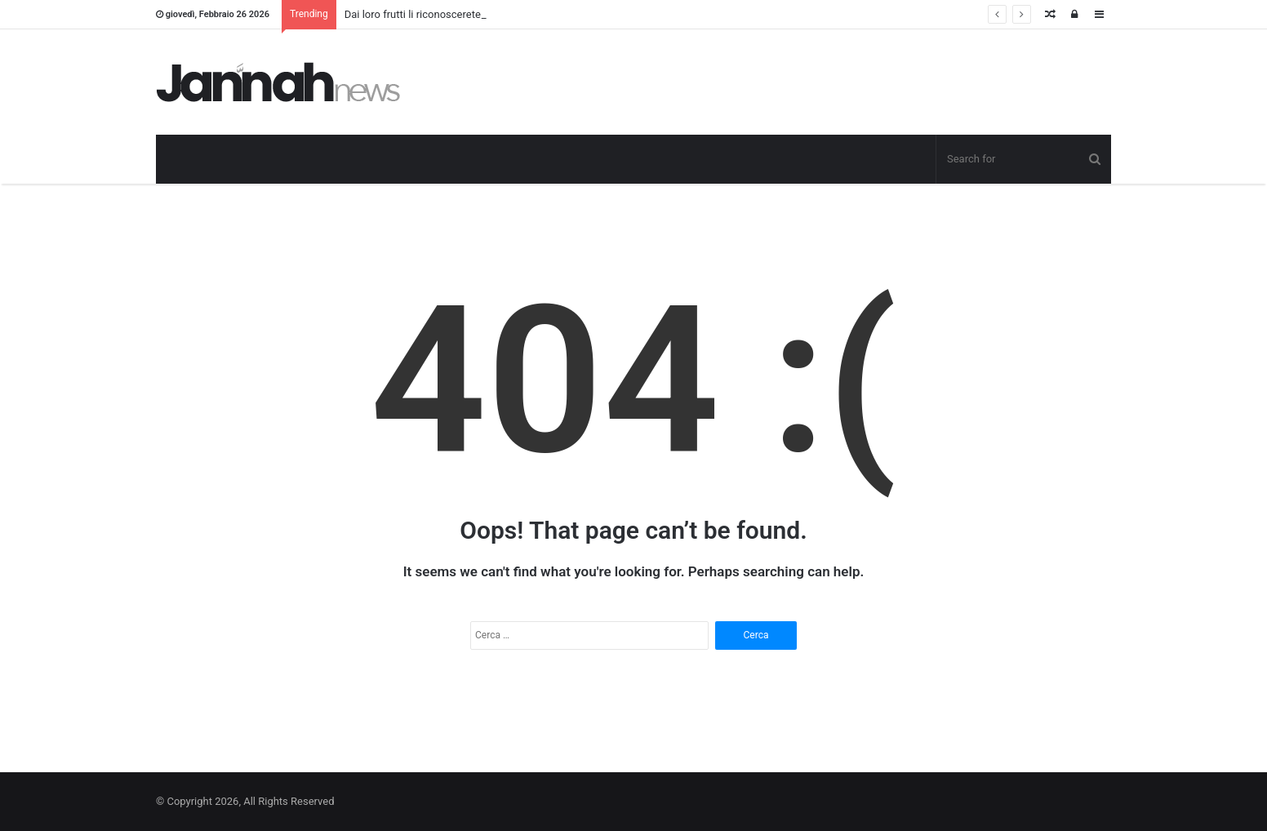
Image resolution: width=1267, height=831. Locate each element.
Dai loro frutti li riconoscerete (413, 14)
